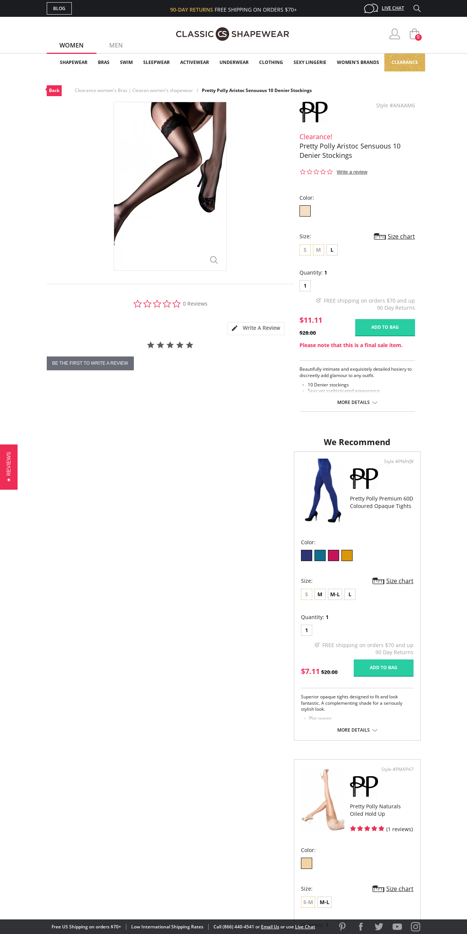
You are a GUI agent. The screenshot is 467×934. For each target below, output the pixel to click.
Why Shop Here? (293, 798)
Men (116, 45)
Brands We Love (293, 823)
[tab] (255, 328)
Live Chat (393, 8)
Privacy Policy (291, 847)
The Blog (283, 835)
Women (71, 45)
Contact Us (189, 859)
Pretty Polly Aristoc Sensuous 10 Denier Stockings (257, 90)
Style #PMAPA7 (395, 469)
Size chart (401, 236)
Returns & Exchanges (203, 847)
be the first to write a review (90, 363)
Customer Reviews (297, 810)
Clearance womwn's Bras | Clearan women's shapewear (134, 90)
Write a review (352, 172)
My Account (190, 810)
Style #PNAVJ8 (208, 469)
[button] (9, 467)
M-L (88, 601)
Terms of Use (105, 900)
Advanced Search (197, 798)
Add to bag (385, 327)
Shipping (185, 835)
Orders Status (193, 823)
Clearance (404, 62)
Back (54, 90)
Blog (59, 8)
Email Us (270, 927)
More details (353, 402)
